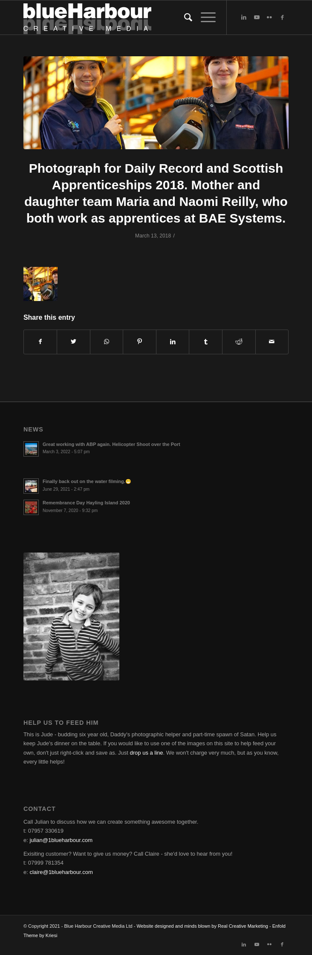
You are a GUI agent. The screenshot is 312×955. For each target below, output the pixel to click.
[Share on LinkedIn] (172, 341)
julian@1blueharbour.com (60, 840)
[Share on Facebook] (40, 341)
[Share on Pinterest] (139, 341)
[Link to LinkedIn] (243, 17)
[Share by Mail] (272, 341)
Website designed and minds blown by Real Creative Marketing (202, 926)
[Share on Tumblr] (205, 341)
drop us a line (146, 753)
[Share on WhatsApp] (106, 341)
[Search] (184, 17)
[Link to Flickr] (269, 17)
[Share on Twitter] (73, 341)
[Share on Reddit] (238, 341)
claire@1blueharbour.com (60, 872)
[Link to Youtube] (256, 17)
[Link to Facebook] (282, 17)
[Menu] (204, 17)
